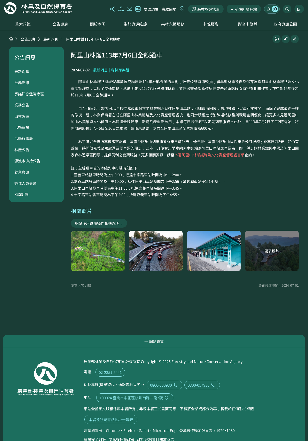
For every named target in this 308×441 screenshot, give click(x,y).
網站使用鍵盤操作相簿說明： (99, 223)
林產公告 (21, 149)
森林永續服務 (172, 24)
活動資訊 (21, 127)
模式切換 (272, 9)
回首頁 (38, 8)
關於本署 (98, 24)
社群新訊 (21, 82)
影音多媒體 (247, 24)
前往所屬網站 (246, 9)
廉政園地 (169, 9)
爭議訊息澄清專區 (29, 93)
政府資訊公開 (285, 24)
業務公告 (21, 105)
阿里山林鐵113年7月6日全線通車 (93, 39)
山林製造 (21, 116)
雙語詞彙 (151, 9)
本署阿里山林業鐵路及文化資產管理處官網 (209, 154)
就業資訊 (21, 172)
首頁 (11, 39)
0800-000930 (164, 385)
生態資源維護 (135, 24)
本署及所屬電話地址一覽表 (111, 419)
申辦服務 (210, 24)
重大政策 (23, 24)
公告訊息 (60, 24)
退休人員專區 (25, 183)
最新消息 (50, 39)
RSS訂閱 (21, 194)
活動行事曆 (23, 138)
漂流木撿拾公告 (27, 160)
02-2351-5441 (110, 372)
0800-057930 (202, 385)
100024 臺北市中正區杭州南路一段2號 (135, 397)
